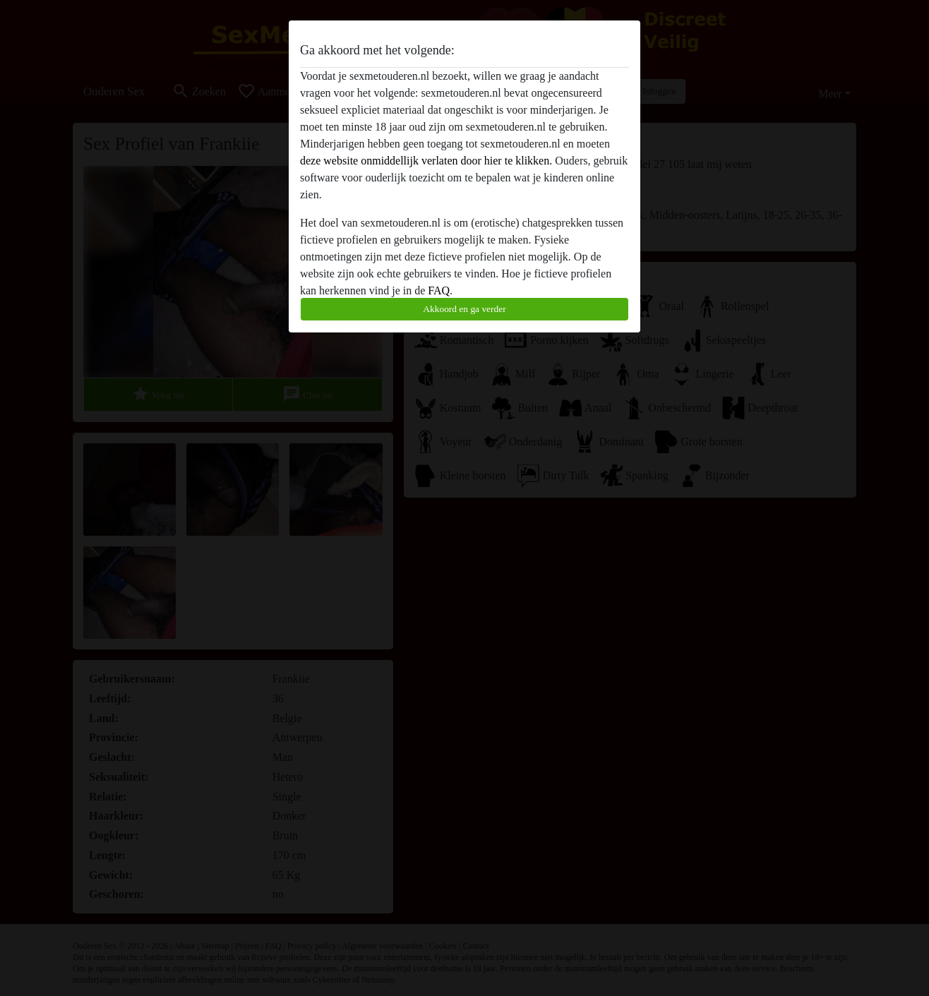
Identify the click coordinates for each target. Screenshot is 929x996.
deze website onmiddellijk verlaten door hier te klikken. (426, 161)
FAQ (439, 290)
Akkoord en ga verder (464, 309)
